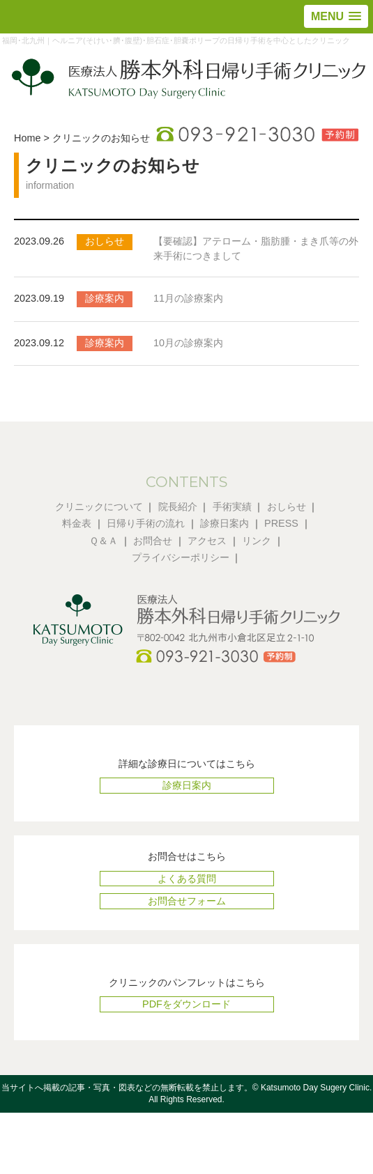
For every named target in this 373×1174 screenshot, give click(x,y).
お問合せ (152, 540)
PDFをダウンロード (186, 1004)
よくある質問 (187, 878)
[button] (336, 16)
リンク (256, 540)
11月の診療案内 (188, 298)
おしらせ (286, 506)
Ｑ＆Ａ (103, 540)
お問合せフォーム (187, 900)
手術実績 (232, 506)
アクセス (207, 540)
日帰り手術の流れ (146, 523)
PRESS (281, 523)
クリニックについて (99, 506)
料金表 (76, 523)
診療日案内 (224, 523)
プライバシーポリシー (180, 557)
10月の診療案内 (188, 342)
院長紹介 (177, 506)
